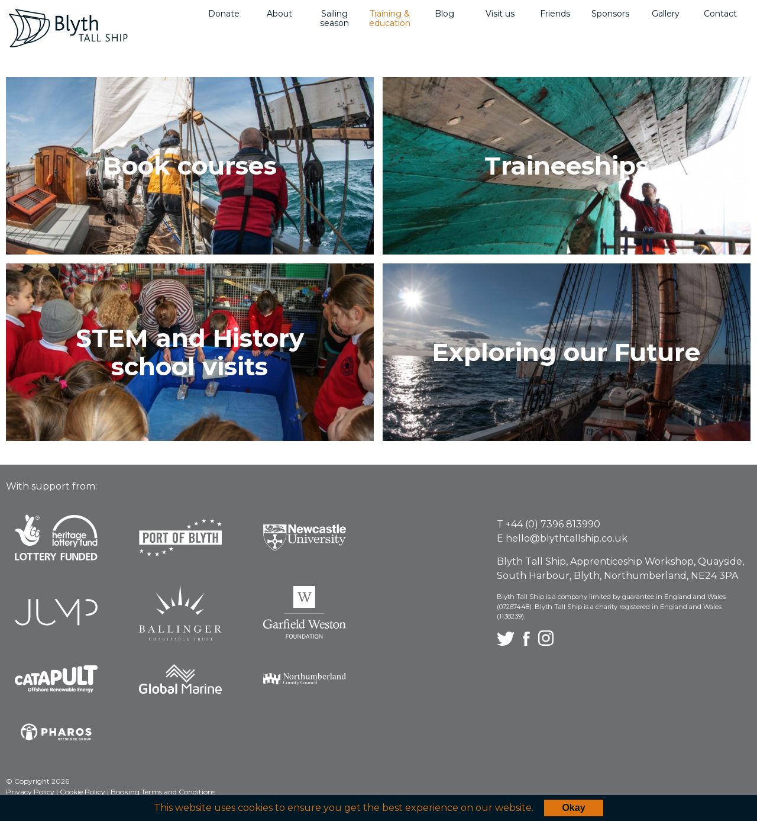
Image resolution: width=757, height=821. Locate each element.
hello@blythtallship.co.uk (566, 538)
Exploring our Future (566, 352)
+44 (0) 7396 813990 (553, 524)
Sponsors (610, 13)
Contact (720, 13)
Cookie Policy (83, 791)
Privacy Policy (31, 791)
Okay (573, 808)
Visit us (500, 13)
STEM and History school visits (190, 352)
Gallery (666, 13)
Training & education (389, 18)
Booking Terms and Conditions (163, 791)
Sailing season (334, 18)
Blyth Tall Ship (68, 28)
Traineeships (566, 165)
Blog (444, 13)
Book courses (190, 165)
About (279, 13)
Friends (555, 13)
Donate (224, 13)
